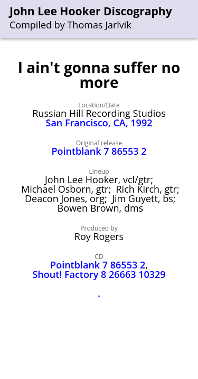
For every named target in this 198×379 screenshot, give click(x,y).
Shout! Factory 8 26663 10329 (98, 274)
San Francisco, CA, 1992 (99, 122)
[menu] (190, 19)
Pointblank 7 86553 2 (98, 151)
